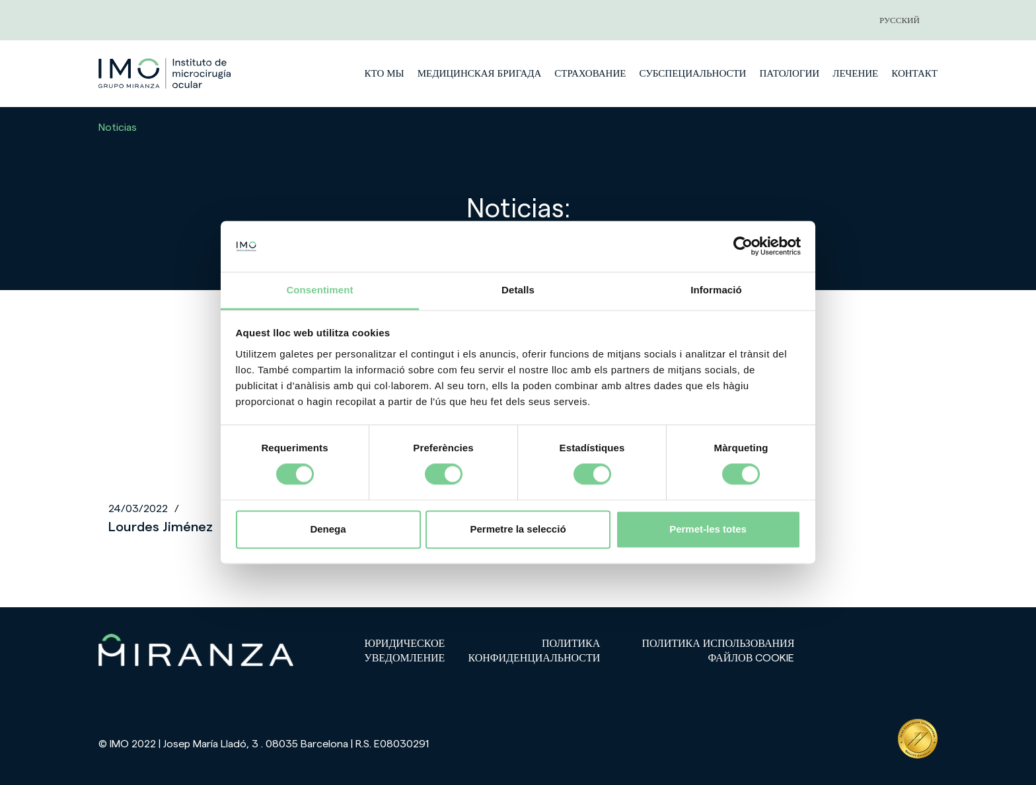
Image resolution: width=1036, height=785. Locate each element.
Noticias (117, 127)
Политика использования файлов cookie (718, 651)
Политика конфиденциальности (534, 651)
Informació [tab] (716, 289)
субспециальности (692, 74)
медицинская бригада (480, 74)
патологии (789, 74)
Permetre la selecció (518, 529)
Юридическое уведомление (404, 651)
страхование (590, 74)
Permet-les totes (708, 529)
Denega (328, 529)
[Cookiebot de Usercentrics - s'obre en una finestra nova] (743, 246)
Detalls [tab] (518, 289)
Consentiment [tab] (319, 289)
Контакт (914, 74)
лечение (855, 74)
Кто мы (384, 74)
